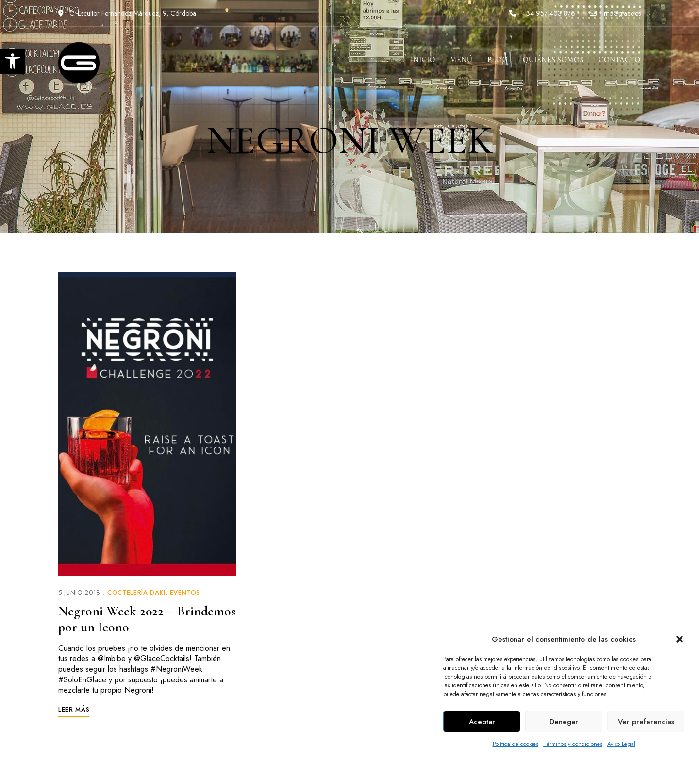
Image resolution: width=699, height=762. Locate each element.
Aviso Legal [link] (621, 744)
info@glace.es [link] (615, 13)
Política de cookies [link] (515, 744)
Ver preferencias (646, 721)
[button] (679, 639)
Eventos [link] (185, 592)
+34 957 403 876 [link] (542, 13)
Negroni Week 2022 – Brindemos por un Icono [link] (146, 619)
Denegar (563, 721)
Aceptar (482, 721)
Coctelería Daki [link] (136, 592)
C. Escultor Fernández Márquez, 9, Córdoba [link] (127, 13)
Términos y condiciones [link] (572, 744)
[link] (12, 61)
